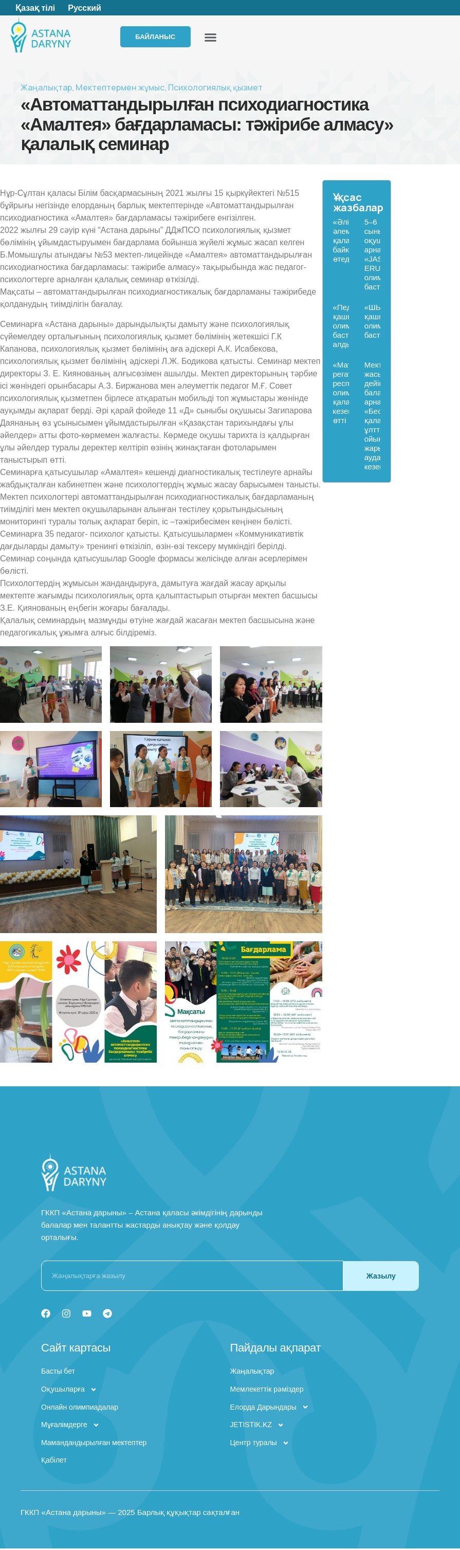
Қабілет (54, 1461)
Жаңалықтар (46, 89)
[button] (229, 38)
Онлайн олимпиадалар (79, 1409)
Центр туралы (259, 1444)
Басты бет (58, 1373)
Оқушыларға (69, 1391)
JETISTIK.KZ (257, 1426)
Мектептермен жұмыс (120, 89)
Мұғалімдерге (70, 1426)
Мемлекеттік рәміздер (267, 1391)
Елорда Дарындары (269, 1409)
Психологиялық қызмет (215, 89)
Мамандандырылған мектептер (93, 1444)
